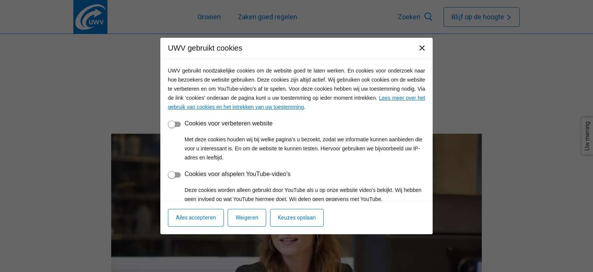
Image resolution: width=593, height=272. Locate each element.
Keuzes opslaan (297, 218)
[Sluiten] (422, 48)
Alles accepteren (196, 218)
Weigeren (247, 218)
